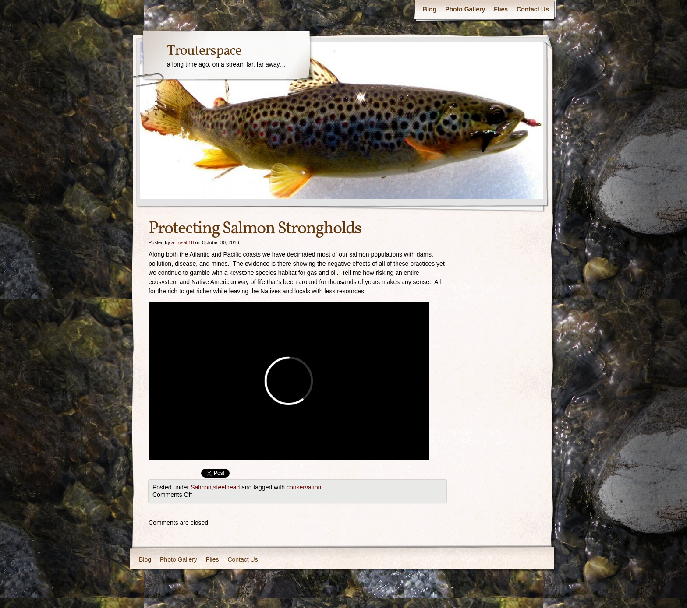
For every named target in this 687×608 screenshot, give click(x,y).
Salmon (201, 487)
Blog (429, 9)
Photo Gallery (465, 9)
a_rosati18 (182, 242)
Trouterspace (204, 51)
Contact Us (533, 9)
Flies (501, 9)
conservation (304, 487)
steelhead (226, 487)
